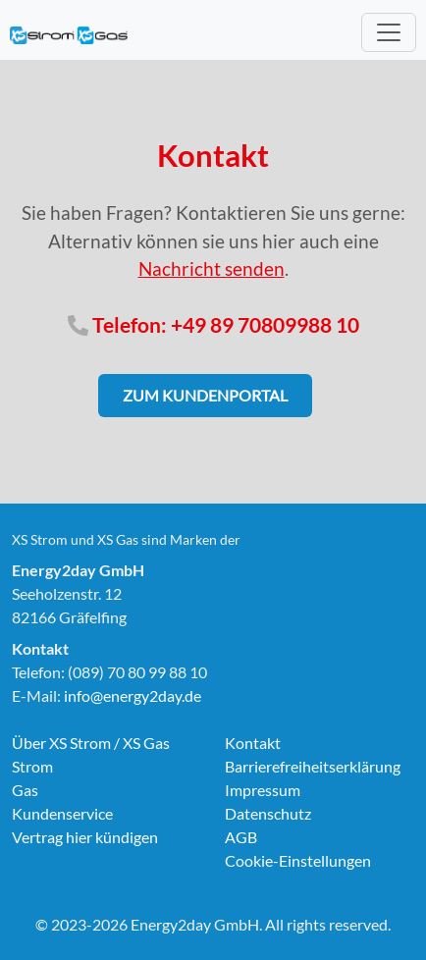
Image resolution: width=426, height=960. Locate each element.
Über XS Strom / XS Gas (91, 742)
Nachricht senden (211, 268)
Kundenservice (62, 813)
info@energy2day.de (132, 695)
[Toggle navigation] (388, 32)
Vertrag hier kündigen (85, 836)
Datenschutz (268, 813)
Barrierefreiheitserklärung (312, 766)
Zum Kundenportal (205, 395)
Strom (32, 766)
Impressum (262, 789)
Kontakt (253, 742)
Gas (25, 789)
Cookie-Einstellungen (298, 860)
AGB (241, 836)
